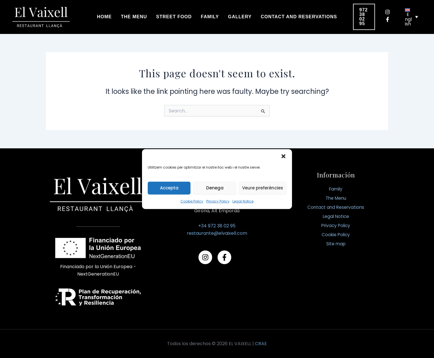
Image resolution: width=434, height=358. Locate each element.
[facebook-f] (389, 19)
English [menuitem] (408, 19)
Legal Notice (242, 201)
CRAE (261, 343)
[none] (411, 17)
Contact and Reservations (336, 207)
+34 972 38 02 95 (217, 226)
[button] (283, 156)
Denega (215, 188)
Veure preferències (262, 188)
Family (335, 189)
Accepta (169, 188)
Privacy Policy (218, 201)
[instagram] (389, 12)
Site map (336, 243)
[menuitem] (411, 17)
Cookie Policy (192, 201)
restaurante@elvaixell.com (217, 233)
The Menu (336, 198)
